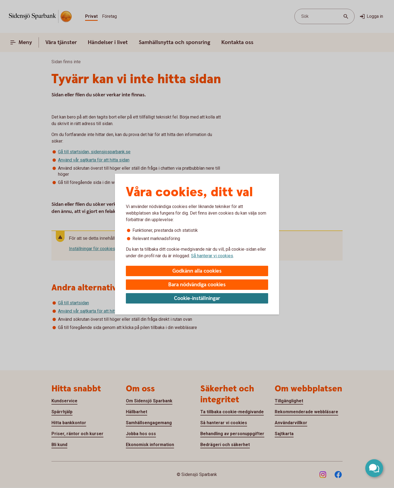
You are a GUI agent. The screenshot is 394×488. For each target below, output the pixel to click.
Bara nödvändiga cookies (197, 284)
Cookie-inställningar (197, 298)
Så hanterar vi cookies (212, 255)
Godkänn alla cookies (197, 271)
